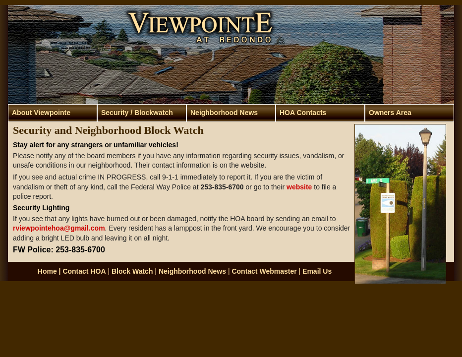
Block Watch (132, 271)
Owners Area (390, 113)
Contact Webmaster (263, 271)
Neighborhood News (224, 113)
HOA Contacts (303, 113)
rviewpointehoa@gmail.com (59, 228)
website (299, 187)
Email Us (317, 271)
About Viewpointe (41, 113)
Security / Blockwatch (137, 113)
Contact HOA (84, 271)
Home (47, 271)
